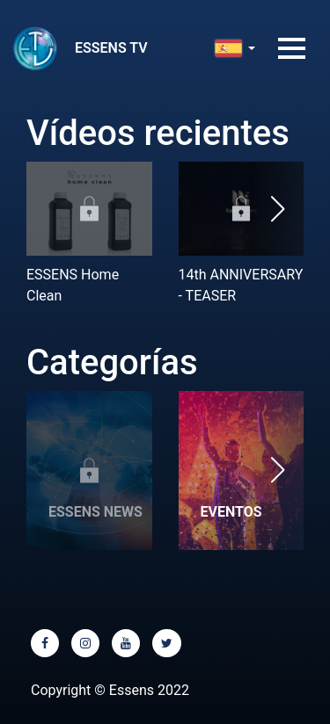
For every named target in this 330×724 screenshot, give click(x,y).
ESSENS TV (111, 48)
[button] (277, 209)
